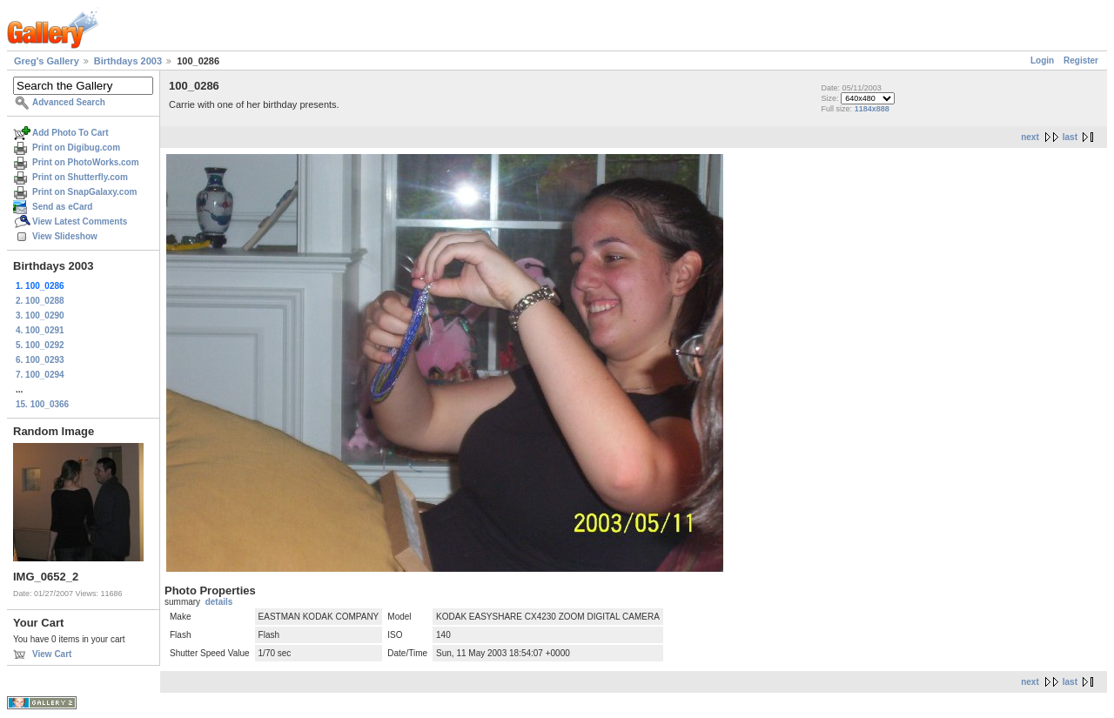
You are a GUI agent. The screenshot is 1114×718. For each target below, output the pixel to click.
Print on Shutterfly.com (80, 177)
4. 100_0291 (40, 330)
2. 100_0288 (40, 300)
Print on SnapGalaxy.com (84, 192)
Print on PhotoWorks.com (85, 162)
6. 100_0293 (40, 360)
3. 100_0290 (40, 315)
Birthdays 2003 (128, 61)
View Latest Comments (79, 221)
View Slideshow (64, 236)
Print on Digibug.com (76, 147)
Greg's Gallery (46, 61)
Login (1042, 60)
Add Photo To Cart (70, 133)
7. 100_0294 (40, 374)
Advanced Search (68, 102)
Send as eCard (62, 206)
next (1030, 137)
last (1070, 137)
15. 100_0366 (42, 404)
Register (1081, 60)
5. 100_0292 (40, 345)
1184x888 (872, 108)
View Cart (51, 654)
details (219, 602)
